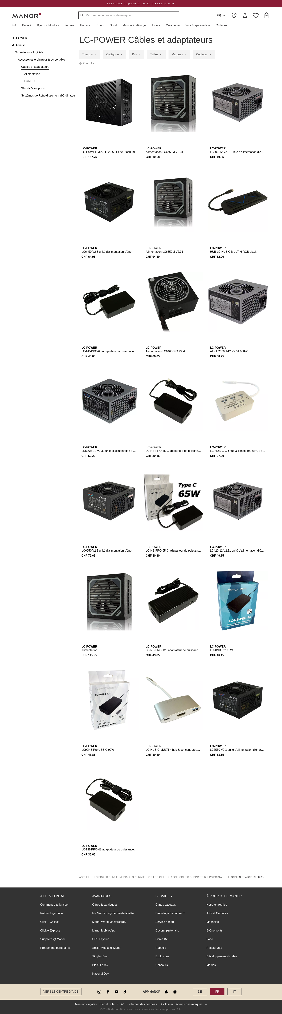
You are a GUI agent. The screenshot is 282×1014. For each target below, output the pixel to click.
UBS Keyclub (100, 939)
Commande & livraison (54, 904)
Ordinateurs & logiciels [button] (149, 877)
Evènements (214, 930)
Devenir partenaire (167, 930)
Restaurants (214, 947)
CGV (120, 1004)
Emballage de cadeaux (170, 913)
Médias (211, 965)
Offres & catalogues (104, 904)
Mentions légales (86, 1004)
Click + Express (50, 930)
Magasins (212, 921)
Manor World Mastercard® (109, 921)
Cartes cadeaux (165, 904)
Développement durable (221, 956)
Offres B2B (162, 939)
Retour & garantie (51, 913)
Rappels (160, 947)
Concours (161, 965)
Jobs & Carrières (217, 913)
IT (234, 991)
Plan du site (107, 1004)
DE (200, 991)
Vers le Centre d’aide (60, 991)
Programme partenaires (55, 947)
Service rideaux (165, 921)
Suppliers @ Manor (52, 939)
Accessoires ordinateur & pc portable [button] (198, 877)
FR (221, 15)
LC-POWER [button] (101, 877)
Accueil (84, 877)
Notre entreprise (216, 904)
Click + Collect (49, 921)
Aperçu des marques (189, 1004)
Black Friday (100, 965)
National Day (100, 973)
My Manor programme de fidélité (113, 913)
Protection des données (142, 1004)
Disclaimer (166, 1004)
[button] (15, 25)
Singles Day (100, 956)
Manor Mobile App (103, 930)
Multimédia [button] (120, 877)
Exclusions (162, 956)
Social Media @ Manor (106, 947)
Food (209, 939)
